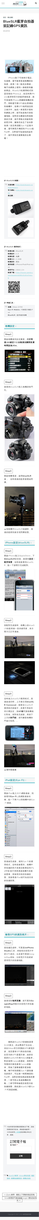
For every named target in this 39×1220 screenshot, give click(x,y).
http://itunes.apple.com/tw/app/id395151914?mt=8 (20, 275)
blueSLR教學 (13, 1176)
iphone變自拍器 (24, 1176)
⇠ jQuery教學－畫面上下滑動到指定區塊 (19, 1195)
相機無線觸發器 (16, 1178)
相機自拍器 (27, 1178)
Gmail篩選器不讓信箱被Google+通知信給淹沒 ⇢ (20, 1199)
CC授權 (17, 1132)
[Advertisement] (19, 44)
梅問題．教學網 (19, 4)
